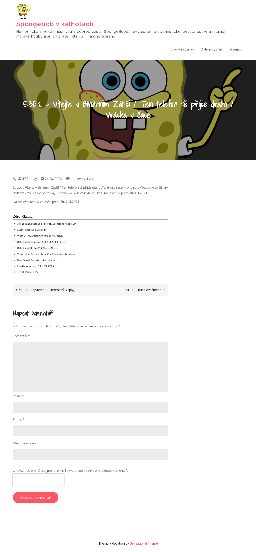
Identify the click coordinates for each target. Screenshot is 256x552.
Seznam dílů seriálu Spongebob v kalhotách (53, 254)
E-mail (18, 420)
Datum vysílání (212, 49)
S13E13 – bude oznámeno (144, 290)
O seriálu (235, 49)
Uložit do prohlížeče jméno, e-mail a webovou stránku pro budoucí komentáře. (73, 470)
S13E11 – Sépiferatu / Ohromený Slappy (46, 290)
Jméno (19, 396)
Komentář (21, 336)
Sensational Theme (144, 544)
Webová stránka (24, 443)
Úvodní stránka (183, 49)
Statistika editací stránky (43, 260)
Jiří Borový (29, 179)
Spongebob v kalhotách (55, 24)
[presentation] (38, 480)
